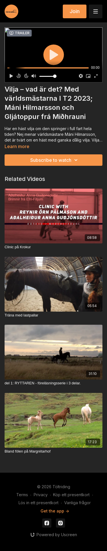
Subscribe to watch (54, 160)
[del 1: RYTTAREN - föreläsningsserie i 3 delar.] (53, 383)
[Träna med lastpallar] (53, 315)
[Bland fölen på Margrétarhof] (53, 451)
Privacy (41, 494)
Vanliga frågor (77, 502)
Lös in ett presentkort (38, 502)
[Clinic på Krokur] (53, 247)
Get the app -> (55, 510)
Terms (22, 494)
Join (75, 11)
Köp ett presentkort (71, 494)
